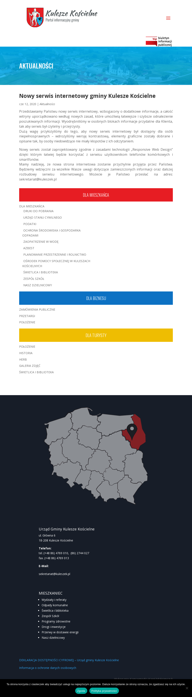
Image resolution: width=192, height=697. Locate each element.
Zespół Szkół (33, 279)
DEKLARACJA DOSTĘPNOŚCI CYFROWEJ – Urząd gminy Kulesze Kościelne (69, 660)
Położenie (27, 322)
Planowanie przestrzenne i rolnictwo (54, 254)
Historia (25, 353)
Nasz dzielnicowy (53, 638)
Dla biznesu (96, 298)
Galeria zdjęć (29, 366)
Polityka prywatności (104, 690)
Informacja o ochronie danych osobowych (47, 668)
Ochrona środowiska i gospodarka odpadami (51, 232)
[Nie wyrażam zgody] (187, 688)
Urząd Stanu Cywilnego (42, 217)
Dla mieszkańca (96, 195)
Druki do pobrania (38, 211)
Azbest (28, 248)
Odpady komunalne (55, 605)
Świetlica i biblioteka (55, 610)
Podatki (29, 224)
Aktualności (47, 104)
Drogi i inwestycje (54, 627)
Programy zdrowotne (56, 621)
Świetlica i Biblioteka (40, 272)
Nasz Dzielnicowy (37, 285)
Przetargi (27, 316)
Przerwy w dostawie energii (60, 632)
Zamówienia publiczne (37, 309)
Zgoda (81, 690)
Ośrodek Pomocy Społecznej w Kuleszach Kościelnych (56, 263)
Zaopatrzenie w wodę (41, 242)
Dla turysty (96, 335)
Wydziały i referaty (54, 600)
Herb (23, 359)
